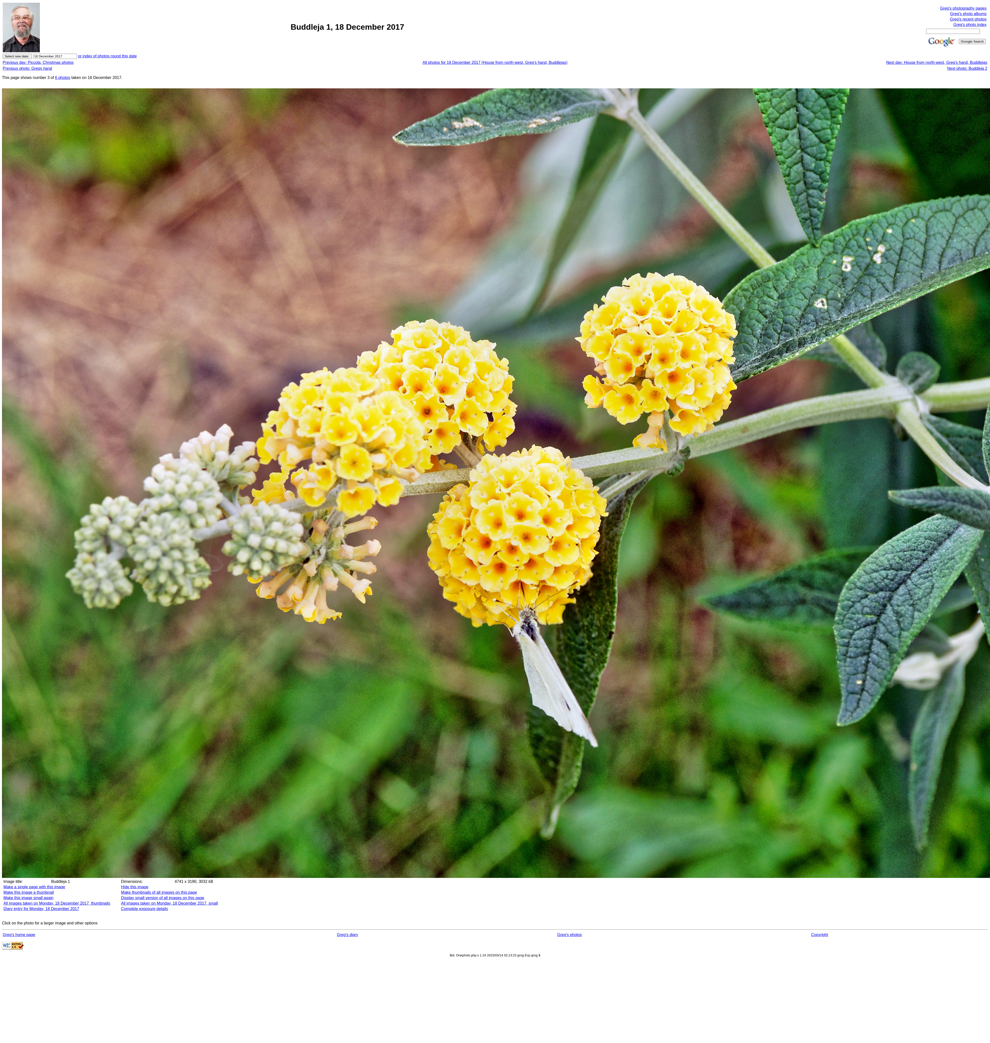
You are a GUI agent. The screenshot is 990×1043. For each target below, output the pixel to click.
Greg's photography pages (963, 8)
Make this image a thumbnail (28, 892)
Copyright (819, 935)
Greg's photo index (970, 25)
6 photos (62, 77)
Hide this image (134, 887)
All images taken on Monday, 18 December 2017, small (169, 903)
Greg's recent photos (968, 19)
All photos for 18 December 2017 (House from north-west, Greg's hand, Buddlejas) (495, 62)
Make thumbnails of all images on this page (159, 892)
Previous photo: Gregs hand (27, 68)
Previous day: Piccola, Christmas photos (38, 62)
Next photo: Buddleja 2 (967, 68)
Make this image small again (28, 898)
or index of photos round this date (107, 56)
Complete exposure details (144, 909)
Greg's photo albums (968, 14)
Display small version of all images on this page (162, 898)
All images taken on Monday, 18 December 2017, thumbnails (56, 903)
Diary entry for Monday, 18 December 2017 (41, 909)
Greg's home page (19, 935)
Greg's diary (347, 935)
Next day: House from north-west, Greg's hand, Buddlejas (936, 62)
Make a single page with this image (34, 887)
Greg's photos (569, 935)
